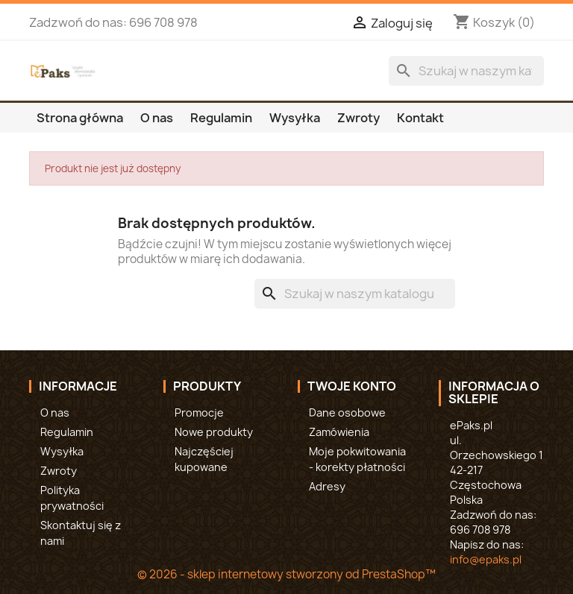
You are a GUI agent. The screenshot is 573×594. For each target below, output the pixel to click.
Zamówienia (339, 432)
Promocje (199, 412)
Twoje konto (351, 386)
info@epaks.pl (486, 559)
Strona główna (80, 118)
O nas (156, 118)
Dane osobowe (347, 412)
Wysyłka (294, 118)
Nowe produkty (214, 432)
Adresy (327, 486)
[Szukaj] (466, 71)
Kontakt (420, 118)
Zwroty (358, 118)
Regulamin (221, 118)
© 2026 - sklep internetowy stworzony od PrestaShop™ (286, 574)
